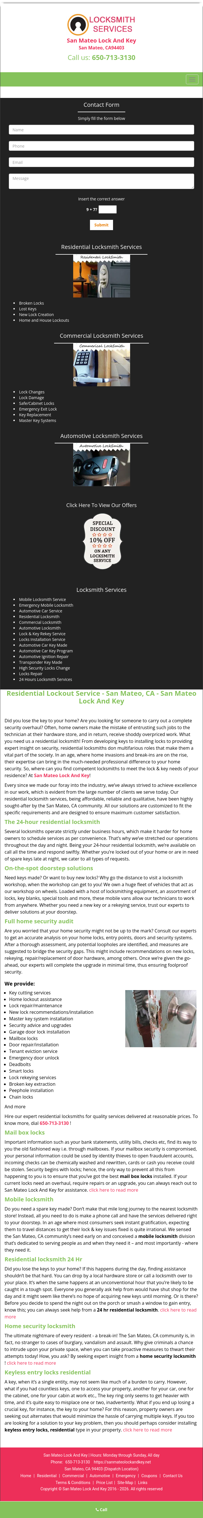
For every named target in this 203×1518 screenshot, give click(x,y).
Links (142, 1482)
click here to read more (113, 1190)
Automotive (100, 1475)
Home (25, 1475)
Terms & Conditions (73, 1482)
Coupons (149, 1475)
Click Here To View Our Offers (101, 505)
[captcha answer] (108, 209)
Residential (47, 1475)
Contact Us (173, 1475)
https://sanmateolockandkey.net (122, 1462)
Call (101, 1509)
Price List (104, 1482)
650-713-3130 (114, 57)
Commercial (73, 1475)
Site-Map (125, 1482)
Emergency (126, 1475)
